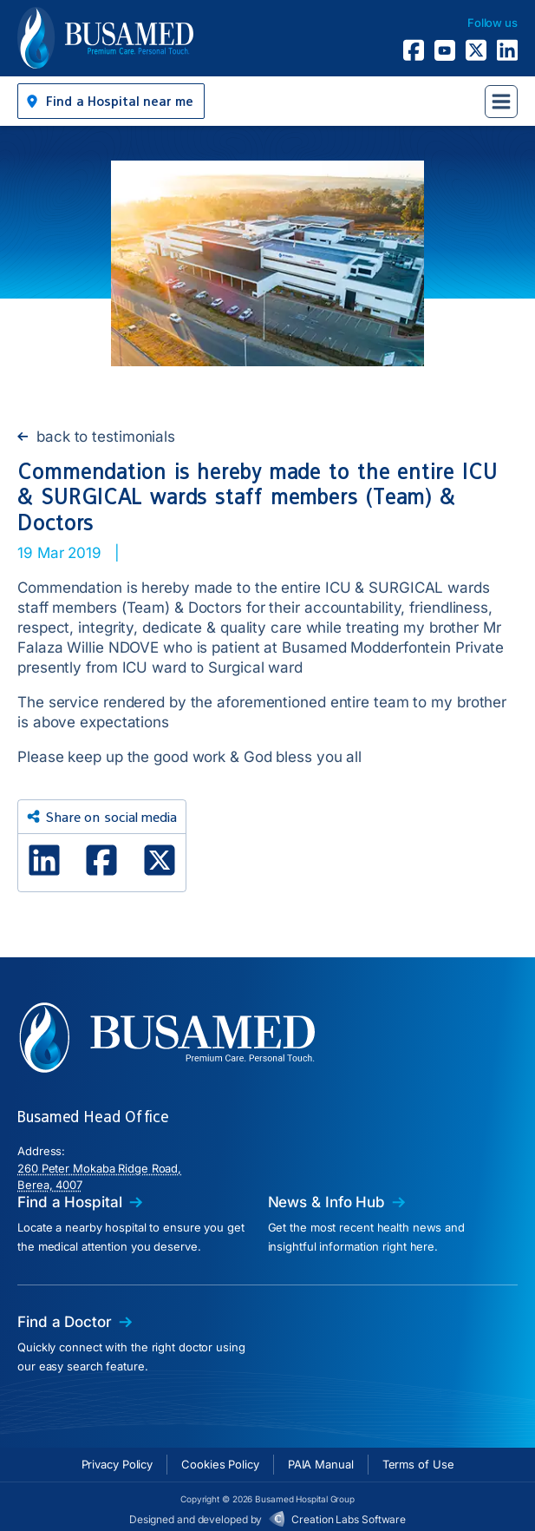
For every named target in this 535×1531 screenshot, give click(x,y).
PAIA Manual (321, 1464)
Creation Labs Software (348, 1519)
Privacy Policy (117, 1464)
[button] (111, 101)
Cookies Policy (220, 1464)
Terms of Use (418, 1464)
